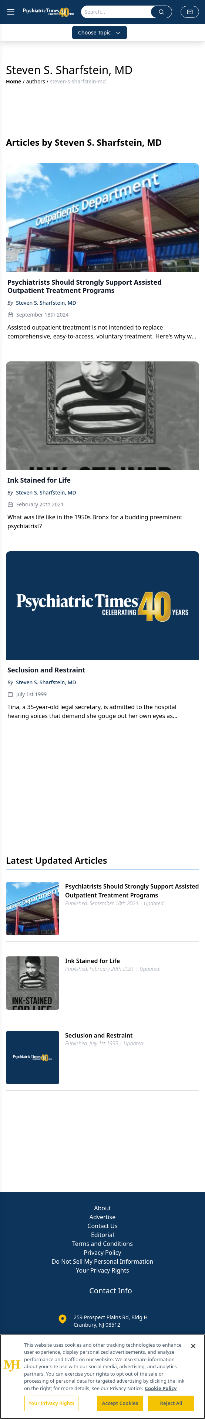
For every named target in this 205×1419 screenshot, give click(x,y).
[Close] (193, 1346)
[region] (102, 1376)
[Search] (116, 12)
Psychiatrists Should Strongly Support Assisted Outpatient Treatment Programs (132, 890)
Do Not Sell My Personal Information (103, 1261)
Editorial (102, 1235)
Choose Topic (99, 32)
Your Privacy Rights (102, 1270)
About (102, 1208)
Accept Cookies (120, 1403)
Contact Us (102, 1226)
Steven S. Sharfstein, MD (46, 302)
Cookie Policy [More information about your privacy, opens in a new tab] (161, 1388)
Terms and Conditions (102, 1244)
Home (13, 81)
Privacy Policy (102, 1252)
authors (35, 81)
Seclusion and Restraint (99, 1035)
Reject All (171, 1403)
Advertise (102, 1217)
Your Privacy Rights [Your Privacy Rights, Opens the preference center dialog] (51, 1403)
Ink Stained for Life (92, 961)
